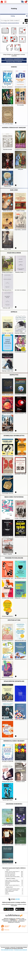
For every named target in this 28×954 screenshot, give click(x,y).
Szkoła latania (7, 882)
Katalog (13, 16)
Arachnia (6, 892)
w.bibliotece (13, 919)
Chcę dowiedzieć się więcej (7, 949)
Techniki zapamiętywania (9, 891)
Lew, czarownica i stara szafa (10, 872)
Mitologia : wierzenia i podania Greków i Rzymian (13, 871)
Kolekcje (17, 23)
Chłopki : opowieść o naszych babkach (11, 880)
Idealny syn (7, 893)
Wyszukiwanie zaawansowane (7, 23)
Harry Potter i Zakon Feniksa (10, 875)
